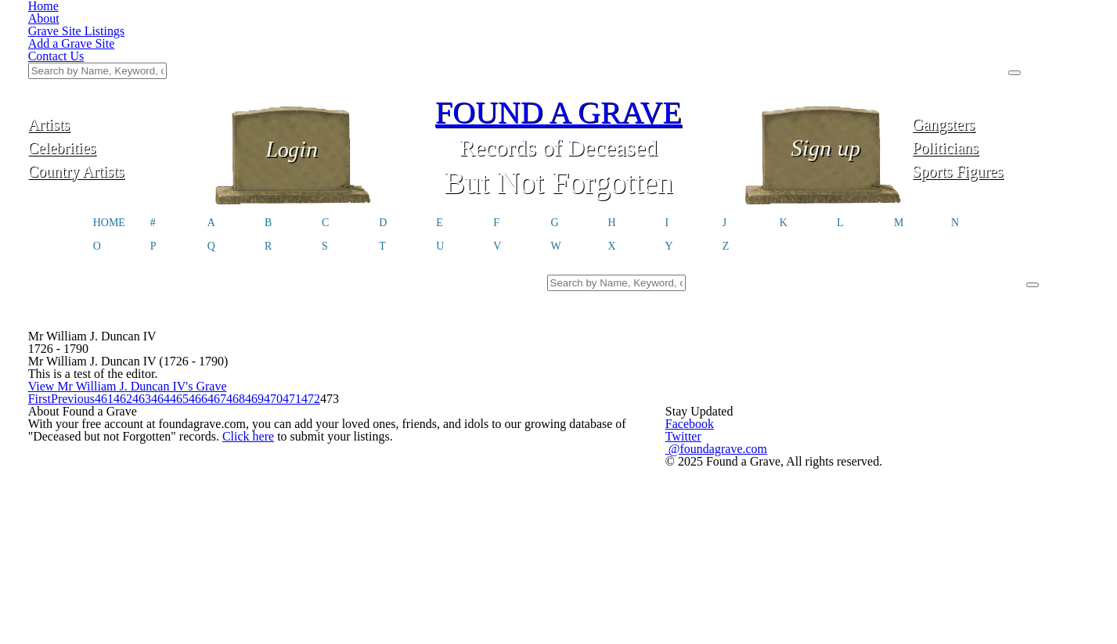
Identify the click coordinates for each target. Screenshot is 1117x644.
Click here (260, 492)
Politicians (1000, 68)
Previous (313, 388)
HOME (109, 146)
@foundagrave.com (800, 487)
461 (368, 388)
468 (656, 388)
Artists (116, 45)
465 (533, 388)
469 (698, 388)
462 (408, 388)
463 (450, 388)
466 (573, 388)
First (256, 388)
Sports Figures (1000, 92)
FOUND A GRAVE (558, 33)
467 (615, 388)
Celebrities (116, 68)
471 (780, 388)
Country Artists (116, 92)
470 (739, 388)
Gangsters (1001, 45)
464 (491, 388)
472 (822, 388)
